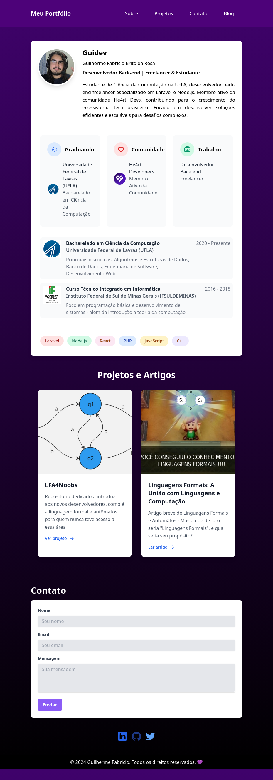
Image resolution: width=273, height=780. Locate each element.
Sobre (131, 13)
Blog (229, 13)
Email (43, 634)
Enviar (50, 705)
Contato (198, 13)
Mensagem (49, 658)
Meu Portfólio (51, 13)
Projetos (163, 13)
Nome (44, 610)
